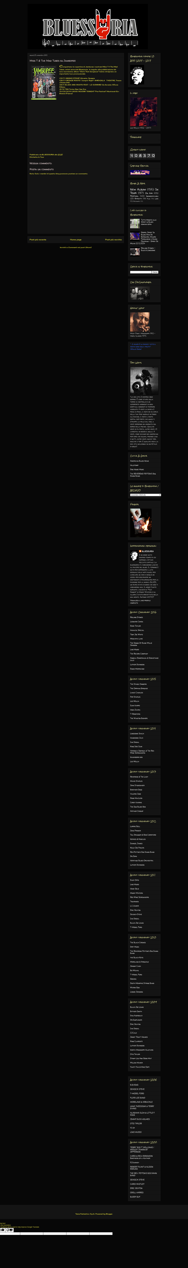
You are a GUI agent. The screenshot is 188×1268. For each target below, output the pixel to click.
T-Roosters (135, 714)
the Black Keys (136, 957)
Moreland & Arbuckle (139, 962)
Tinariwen (134, 901)
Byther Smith (136, 1011)
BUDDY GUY (135, 1197)
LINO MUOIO (136, 1132)
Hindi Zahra (135, 710)
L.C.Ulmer (134, 906)
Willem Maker (136, 1062)
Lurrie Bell (135, 826)
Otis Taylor (135, 1054)
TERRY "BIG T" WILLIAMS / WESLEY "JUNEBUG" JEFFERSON (142, 1149)
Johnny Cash (135, 966)
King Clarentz (136, 1041)
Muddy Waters (136, 893)
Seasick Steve (136, 914)
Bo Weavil (134, 970)
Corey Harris (136, 802)
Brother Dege (136, 789)
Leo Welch (134, 701)
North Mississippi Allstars (141, 1050)
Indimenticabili (152, 196)
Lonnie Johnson (136, 992)
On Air (149, 193)
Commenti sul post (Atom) (80, 247)
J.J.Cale (133, 1033)
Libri (156, 199)
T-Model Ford (136, 927)
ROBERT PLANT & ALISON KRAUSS (141, 1168)
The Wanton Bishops (139, 718)
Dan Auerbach (136, 1015)
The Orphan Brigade (139, 688)
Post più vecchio (113, 239)
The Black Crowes (138, 942)
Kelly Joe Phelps (137, 847)
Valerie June (135, 794)
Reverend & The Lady (139, 776)
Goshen (133, 979)
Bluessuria (83, 69)
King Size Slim (136, 746)
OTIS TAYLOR (136, 1123)
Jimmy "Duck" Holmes (139, 1037)
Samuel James (136, 843)
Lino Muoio (134, 649)
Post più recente (38, 239)
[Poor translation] (9, 1230)
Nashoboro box (136, 757)
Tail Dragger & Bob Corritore (143, 835)
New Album (138, 189)
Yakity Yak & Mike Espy (139, 1067)
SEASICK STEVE (137, 1089)
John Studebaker (137, 785)
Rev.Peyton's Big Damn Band (142, 852)
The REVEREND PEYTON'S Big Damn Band (143, 474)
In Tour (41, 157)
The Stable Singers (138, 684)
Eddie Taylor (135, 626)
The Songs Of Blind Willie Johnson (141, 644)
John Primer (135, 830)
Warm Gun (135, 987)
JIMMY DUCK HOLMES (140, 1119)
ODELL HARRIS (136, 1192)
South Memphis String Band (142, 983)
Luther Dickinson (137, 664)
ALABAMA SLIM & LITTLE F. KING (142, 1114)
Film (148, 199)
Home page (75, 239)
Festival (134, 195)
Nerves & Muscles (138, 839)
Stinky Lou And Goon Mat (141, 1058)
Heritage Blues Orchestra (141, 860)
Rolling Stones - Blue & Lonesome (148, 249)
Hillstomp (134, 465)
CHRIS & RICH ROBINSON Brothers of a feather (141, 1157)
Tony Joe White (136, 634)
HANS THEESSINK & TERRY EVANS (142, 1107)
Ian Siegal (134, 742)
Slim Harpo (135, 705)
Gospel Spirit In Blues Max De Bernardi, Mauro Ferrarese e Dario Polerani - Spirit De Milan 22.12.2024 (144, 238)
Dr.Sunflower (136, 1020)
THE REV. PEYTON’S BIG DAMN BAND (143, 1174)
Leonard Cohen (136, 621)
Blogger (109, 1214)
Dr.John (133, 856)
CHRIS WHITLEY (137, 1184)
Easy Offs (134, 880)
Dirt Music (134, 947)
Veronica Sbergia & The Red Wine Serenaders (142, 751)
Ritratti (138, 198)
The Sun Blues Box (138, 806)
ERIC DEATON (136, 1188)
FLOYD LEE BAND (137, 1098)
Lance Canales (136, 692)
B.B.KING (134, 1085)
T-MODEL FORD (137, 1093)
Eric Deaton (135, 910)
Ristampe (136, 201)
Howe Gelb (134, 888)
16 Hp (132, 1128)
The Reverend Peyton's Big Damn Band (144, 952)
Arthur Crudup (136, 811)
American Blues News (139, 461)
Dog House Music (137, 469)
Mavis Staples (136, 781)
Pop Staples (135, 697)
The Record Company (139, 653)
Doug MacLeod (136, 798)
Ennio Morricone (137, 669)
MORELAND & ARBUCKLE (141, 1102)
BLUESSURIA (148, 551)
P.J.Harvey (134, 1162)
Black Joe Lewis (137, 923)
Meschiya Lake (136, 638)
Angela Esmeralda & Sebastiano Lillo (144, 659)
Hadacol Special (137, 630)
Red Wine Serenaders (139, 897)
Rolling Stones (136, 617)
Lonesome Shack (137, 733)
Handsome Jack (136, 738)
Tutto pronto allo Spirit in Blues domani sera (148, 222)
